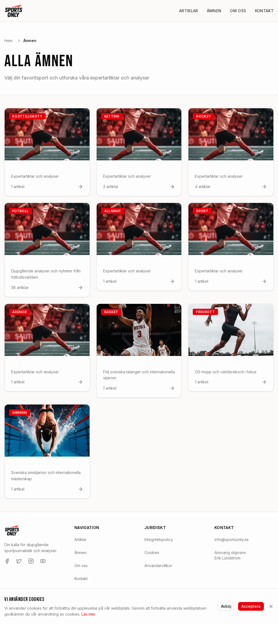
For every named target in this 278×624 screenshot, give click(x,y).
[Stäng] (271, 606)
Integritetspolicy (158, 539)
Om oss (238, 10)
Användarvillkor (158, 565)
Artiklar (188, 10)
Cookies (151, 552)
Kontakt (264, 10)
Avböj (226, 606)
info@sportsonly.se (231, 539)
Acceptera (251, 606)
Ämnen (214, 10)
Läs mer (88, 614)
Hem (8, 40)
